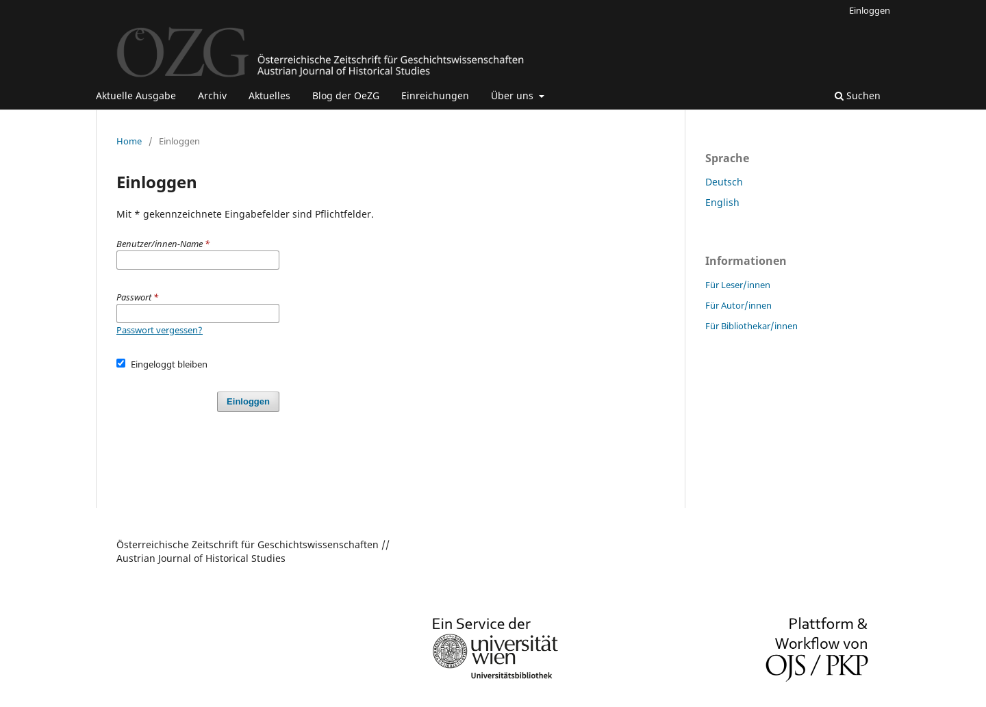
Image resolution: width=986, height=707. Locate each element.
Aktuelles (269, 95)
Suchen (858, 95)
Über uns (513, 95)
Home (129, 141)
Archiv (212, 95)
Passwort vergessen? (159, 330)
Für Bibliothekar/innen (751, 326)
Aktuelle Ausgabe (136, 95)
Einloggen (869, 10)
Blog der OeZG (345, 95)
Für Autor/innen (738, 305)
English (722, 202)
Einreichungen (435, 95)
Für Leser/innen (737, 285)
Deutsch (724, 181)
